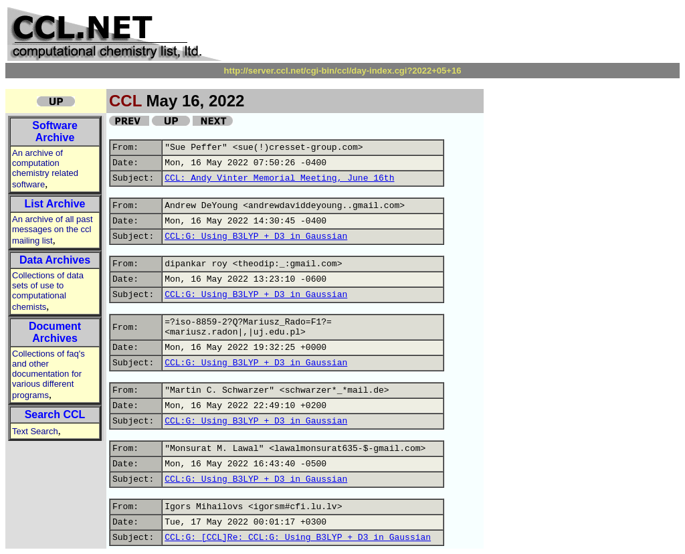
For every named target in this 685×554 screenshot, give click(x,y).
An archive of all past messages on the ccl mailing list (52, 230)
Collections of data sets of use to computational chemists (48, 291)
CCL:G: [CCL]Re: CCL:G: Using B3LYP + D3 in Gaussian (298, 538)
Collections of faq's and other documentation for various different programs (48, 374)
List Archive (55, 203)
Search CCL (55, 414)
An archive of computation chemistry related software (45, 168)
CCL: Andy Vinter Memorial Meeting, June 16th (279, 178)
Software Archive (55, 131)
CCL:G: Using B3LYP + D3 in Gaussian (256, 237)
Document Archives (55, 332)
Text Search (35, 431)
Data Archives (54, 260)
